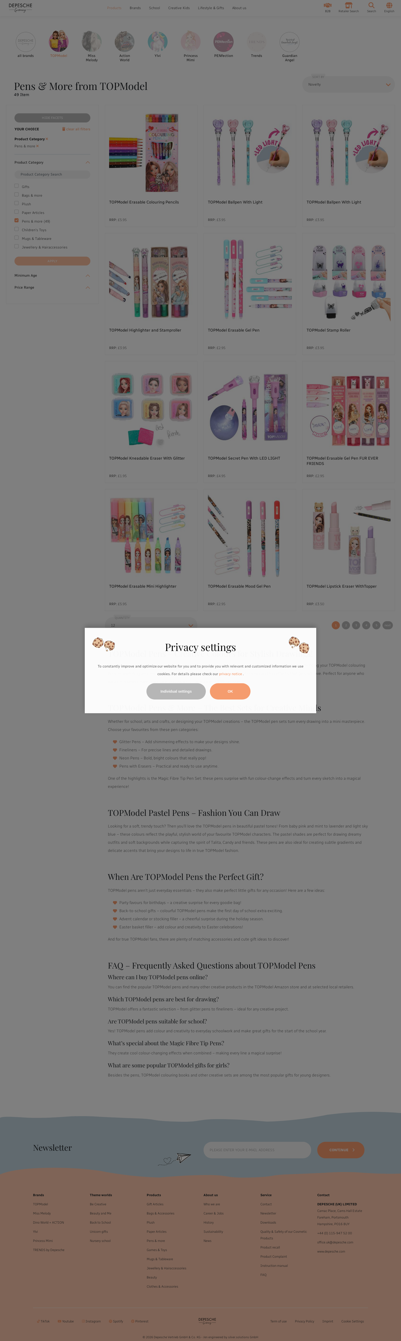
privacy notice (230, 674)
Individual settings (176, 691)
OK (230, 691)
